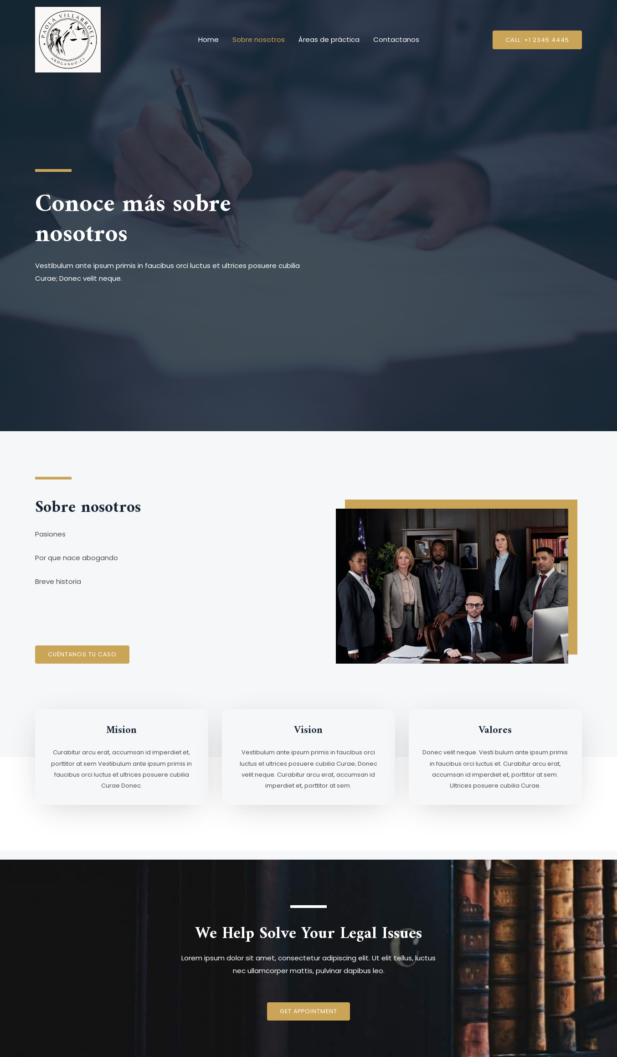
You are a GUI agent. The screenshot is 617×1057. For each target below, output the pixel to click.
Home (208, 39)
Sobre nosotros (258, 39)
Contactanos (396, 39)
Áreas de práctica (329, 39)
